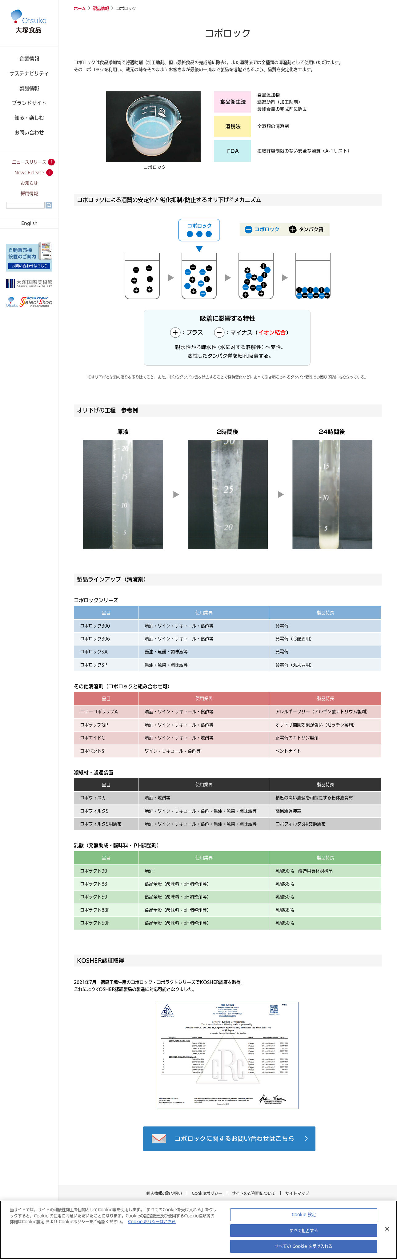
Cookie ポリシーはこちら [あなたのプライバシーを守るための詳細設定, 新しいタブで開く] (139, 1222)
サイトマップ (296, 1193)
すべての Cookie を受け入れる (303, 1246)
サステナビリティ (29, 73)
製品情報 (29, 88)
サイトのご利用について (252, 1193)
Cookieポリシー (207, 1193)
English (29, 223)
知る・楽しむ (29, 117)
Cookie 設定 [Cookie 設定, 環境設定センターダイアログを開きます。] (303, 1215)
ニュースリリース (29, 162)
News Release (29, 172)
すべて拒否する (304, 1230)
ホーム (80, 8)
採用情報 (29, 193)
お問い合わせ (29, 132)
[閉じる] (387, 1229)
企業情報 (29, 58)
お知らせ (29, 183)
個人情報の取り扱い (166, 1193)
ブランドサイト (29, 102)
